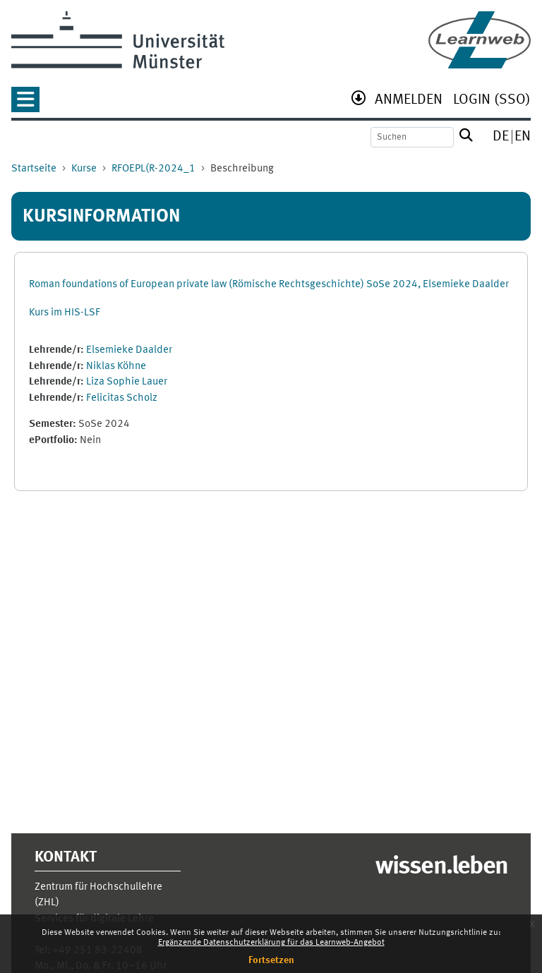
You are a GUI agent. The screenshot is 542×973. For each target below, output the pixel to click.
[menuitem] (408, 101)
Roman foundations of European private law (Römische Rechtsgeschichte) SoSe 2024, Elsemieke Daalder (269, 284)
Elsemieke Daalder (129, 350)
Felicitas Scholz (121, 398)
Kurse (84, 169)
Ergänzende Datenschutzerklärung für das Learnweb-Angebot (271, 942)
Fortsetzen (271, 960)
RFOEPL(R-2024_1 (153, 169)
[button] (25, 104)
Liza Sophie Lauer (126, 382)
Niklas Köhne (116, 366)
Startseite (33, 169)
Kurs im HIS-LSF (64, 313)
